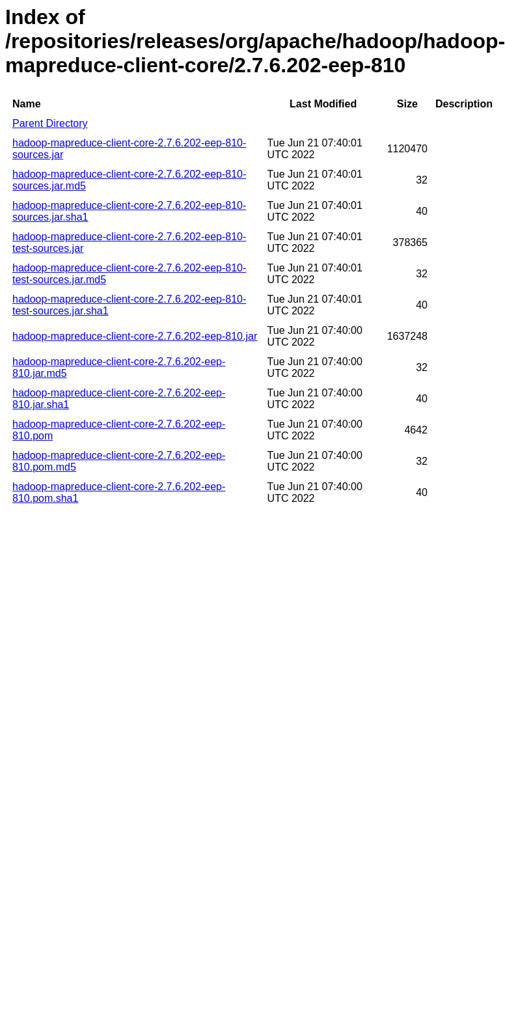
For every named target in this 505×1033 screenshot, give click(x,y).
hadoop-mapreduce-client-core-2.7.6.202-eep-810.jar (134, 336)
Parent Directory (50, 123)
